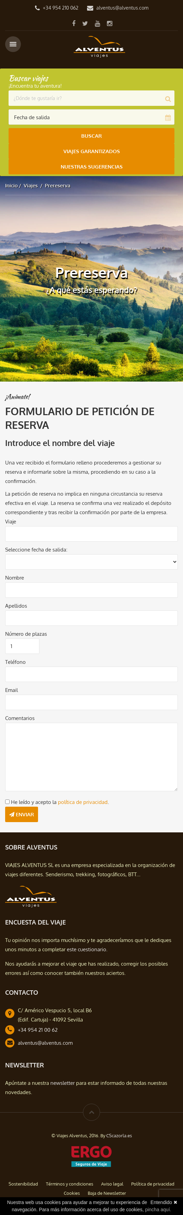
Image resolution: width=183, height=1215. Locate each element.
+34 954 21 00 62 (38, 1030)
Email (11, 690)
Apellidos (16, 606)
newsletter (62, 1083)
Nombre (14, 577)
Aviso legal (112, 1184)
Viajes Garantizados (91, 151)
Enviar (21, 814)
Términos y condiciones (69, 1184)
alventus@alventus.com (122, 8)
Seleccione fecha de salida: (36, 549)
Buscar (91, 136)
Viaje (10, 521)
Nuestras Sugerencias (92, 166)
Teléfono (15, 662)
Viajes (31, 185)
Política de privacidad (152, 1184)
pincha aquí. (158, 1209)
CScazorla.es (119, 1135)
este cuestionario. (87, 949)
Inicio (11, 185)
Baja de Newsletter (107, 1193)
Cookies (72, 1193)
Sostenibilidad (23, 1184)
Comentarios (20, 718)
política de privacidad (83, 802)
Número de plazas (26, 634)
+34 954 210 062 (60, 8)
